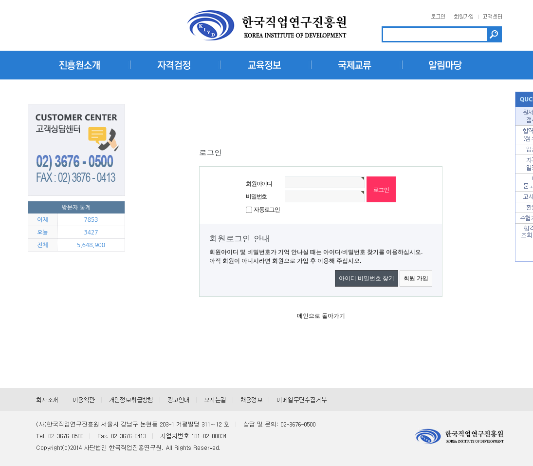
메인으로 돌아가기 (321, 315)
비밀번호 (256, 196)
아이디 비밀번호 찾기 (366, 278)
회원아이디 (259, 183)
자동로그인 (267, 209)
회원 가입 (416, 278)
